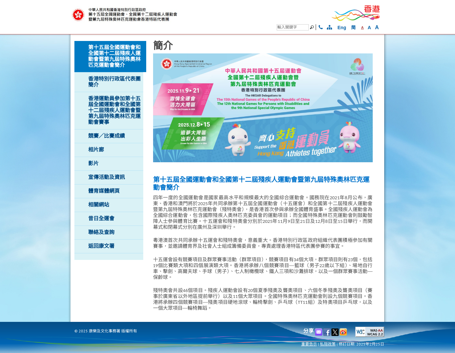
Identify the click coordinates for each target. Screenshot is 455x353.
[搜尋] (293, 27)
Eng (342, 27)
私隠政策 (328, 344)
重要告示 (309, 344)
